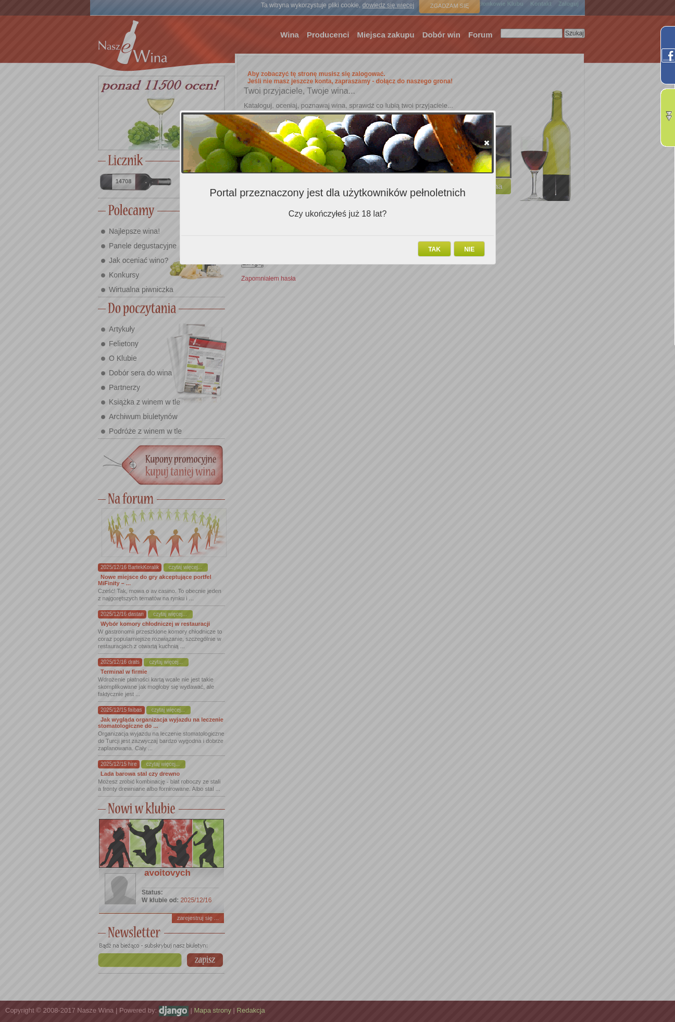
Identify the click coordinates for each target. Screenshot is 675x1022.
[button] (486, 142)
